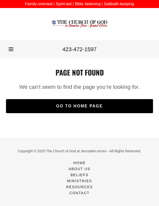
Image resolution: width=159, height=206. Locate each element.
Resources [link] (79, 187)
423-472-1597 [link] (79, 49)
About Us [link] (79, 169)
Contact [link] (80, 193)
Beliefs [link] (79, 175)
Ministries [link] (79, 181)
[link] (80, 24)
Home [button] (79, 163)
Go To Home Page (79, 106)
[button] (11, 49)
